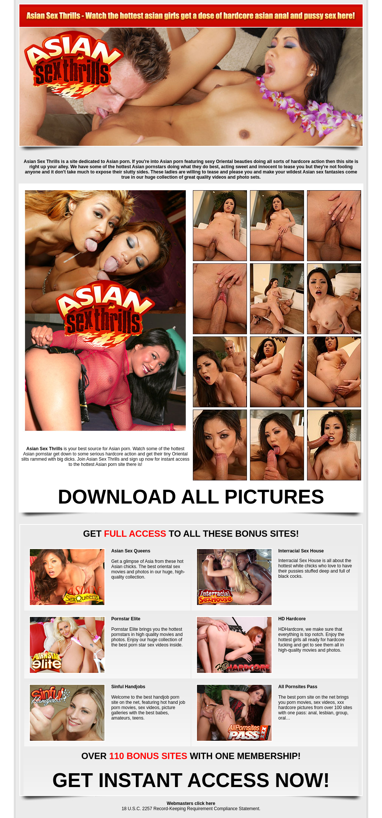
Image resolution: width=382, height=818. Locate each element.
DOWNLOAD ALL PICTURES (191, 497)
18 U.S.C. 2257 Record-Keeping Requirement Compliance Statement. (191, 808)
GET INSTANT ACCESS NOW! (191, 780)
